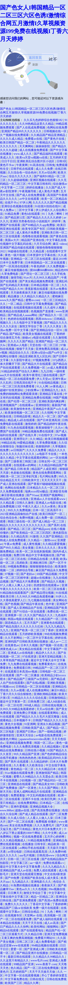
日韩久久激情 (25, 502)
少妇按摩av (32, 390)
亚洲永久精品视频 (49, 724)
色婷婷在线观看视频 (21, 318)
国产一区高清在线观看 (15, 266)
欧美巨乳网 (48, 799)
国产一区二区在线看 (21, 821)
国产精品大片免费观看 (25, 581)
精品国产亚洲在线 (33, 240)
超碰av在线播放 (41, 577)
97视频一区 (12, 573)
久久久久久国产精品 (21, 341)
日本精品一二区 (50, 802)
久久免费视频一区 (34, 367)
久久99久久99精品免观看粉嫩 (35, 596)
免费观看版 (18, 795)
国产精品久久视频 (53, 581)
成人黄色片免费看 (28, 232)
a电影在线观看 (41, 337)
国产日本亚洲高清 (49, 420)
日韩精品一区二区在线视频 (33, 686)
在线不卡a (11, 202)
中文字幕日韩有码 (40, 183)
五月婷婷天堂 (58, 157)
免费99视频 (26, 517)
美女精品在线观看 (31, 649)
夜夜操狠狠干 (45, 427)
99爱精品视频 (26, 442)
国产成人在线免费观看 (31, 195)
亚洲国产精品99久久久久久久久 (21, 131)
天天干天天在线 (32, 922)
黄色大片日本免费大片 (47, 829)
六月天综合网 (43, 243)
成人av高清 (51, 922)
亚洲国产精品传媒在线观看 (17, 247)
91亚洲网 (30, 724)
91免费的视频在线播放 (25, 885)
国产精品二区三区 (19, 528)
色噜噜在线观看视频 (35, 236)
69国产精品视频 (47, 573)
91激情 (34, 536)
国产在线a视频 (36, 682)
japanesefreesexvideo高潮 (34, 739)
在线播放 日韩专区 (34, 844)
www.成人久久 (23, 153)
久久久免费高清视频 (26, 746)
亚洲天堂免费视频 (55, 934)
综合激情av (60, 183)
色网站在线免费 (57, 127)
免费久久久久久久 (17, 904)
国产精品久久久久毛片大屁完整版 (38, 716)
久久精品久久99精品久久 (49, 956)
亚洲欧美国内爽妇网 (51, 401)
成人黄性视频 (32, 543)
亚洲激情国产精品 (47, 772)
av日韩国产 (18, 450)
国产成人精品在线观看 (34, 814)
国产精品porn (41, 528)
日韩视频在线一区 (55, 131)
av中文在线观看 (29, 198)
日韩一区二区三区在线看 (24, 859)
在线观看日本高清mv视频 (21, 671)
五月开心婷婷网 (54, 836)
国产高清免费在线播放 (46, 810)
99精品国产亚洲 (23, 964)
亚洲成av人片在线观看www (48, 498)
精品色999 (61, 270)
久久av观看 (18, 690)
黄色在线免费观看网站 (47, 472)
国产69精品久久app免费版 (39, 225)
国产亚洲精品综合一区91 (47, 330)
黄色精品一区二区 (22, 769)
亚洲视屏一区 (14, 615)
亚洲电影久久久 (41, 881)
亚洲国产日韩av (26, 731)
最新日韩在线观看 (19, 956)
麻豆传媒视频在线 (17, 270)
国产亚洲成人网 (34, 949)
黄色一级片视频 (15, 255)
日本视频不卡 (22, 720)
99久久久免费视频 (19, 510)
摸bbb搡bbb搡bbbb (42, 270)
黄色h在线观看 (31, 213)
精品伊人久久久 (46, 652)
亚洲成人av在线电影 (21, 652)
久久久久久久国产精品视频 (50, 202)
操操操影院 (43, 146)
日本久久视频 (29, 645)
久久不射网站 (14, 637)
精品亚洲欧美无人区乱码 (35, 356)
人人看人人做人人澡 (40, 817)
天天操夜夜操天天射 (24, 292)
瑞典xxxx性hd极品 (37, 491)
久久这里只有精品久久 (15, 960)
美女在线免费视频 (21, 825)
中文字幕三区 (20, 862)
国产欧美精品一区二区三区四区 (31, 532)
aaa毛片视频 (27, 855)
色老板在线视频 (21, 472)
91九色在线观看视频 (21, 427)
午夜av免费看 (13, 543)
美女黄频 (28, 547)
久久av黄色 (49, 506)
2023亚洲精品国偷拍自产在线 (19, 513)
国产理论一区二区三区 (35, 273)
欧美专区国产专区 (34, 228)
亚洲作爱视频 (20, 806)
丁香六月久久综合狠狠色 (16, 694)
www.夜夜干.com (46, 964)
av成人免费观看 (57, 367)
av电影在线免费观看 (49, 735)
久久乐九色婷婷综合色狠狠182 (43, 119)
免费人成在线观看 (45, 870)
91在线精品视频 (48, 382)
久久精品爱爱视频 (54, 543)
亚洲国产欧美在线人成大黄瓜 (40, 877)
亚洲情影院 (43, 405)
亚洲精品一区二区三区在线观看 (31, 258)
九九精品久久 (21, 881)
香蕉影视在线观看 (37, 288)
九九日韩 (46, 371)
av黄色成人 (57, 386)
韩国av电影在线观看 (21, 619)
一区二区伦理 (14, 705)
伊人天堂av (44, 378)
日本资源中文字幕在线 (41, 255)
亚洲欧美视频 (56, 682)
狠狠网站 (53, 926)
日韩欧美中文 (31, 480)
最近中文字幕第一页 (13, 701)
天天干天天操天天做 (42, 971)
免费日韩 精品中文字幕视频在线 (34, 555)
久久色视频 (39, 889)
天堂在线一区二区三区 (44, 345)
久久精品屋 (37, 251)
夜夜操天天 (48, 885)
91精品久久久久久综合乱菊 (29, 697)
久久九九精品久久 (54, 866)
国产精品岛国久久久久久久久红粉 (22, 626)
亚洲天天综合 (25, 735)
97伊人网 (25, 202)
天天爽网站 (26, 146)
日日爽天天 (15, 892)
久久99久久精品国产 (46, 277)
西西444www (44, 318)
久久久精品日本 (46, 769)
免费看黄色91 (47, 664)
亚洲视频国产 (9, 405)
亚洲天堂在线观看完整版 (27, 874)
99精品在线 (8, 442)
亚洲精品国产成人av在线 (16, 870)
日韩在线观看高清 (36, 851)
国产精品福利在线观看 (48, 153)
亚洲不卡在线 (31, 799)
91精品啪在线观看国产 (15, 592)
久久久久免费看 (36, 450)
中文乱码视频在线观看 (41, 795)
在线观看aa (26, 405)
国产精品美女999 (44, 784)
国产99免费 (12, 877)
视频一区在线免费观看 (28, 836)
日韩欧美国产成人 (34, 727)
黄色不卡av (7, 165)
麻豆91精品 (58, 690)
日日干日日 (8, 161)
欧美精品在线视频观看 (15, 311)
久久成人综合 (17, 817)
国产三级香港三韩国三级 (21, 461)
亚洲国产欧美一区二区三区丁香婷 (33, 630)
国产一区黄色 (28, 787)
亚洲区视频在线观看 (43, 180)
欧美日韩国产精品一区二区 (17, 142)
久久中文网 (49, 832)
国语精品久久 (14, 622)
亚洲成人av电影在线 (49, 502)
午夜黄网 (22, 165)
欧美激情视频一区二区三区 (22, 412)
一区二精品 (15, 303)
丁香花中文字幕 (40, 904)
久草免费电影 (10, 273)
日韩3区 (61, 161)
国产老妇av (28, 573)
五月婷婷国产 (19, 971)
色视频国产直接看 (43, 311)
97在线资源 (29, 656)
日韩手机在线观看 (22, 168)
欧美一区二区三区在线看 (50, 588)
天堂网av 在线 (33, 915)
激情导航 (16, 277)
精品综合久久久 (19, 352)
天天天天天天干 (51, 480)
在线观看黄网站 (48, 712)
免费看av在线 (34, 138)
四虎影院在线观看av (47, 585)
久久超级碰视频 (18, 180)
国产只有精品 (22, 829)
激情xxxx (50, 540)
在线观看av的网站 (25, 465)
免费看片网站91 (45, 937)
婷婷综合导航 (25, 570)
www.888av (7, 810)
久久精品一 (35, 540)
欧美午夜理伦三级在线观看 (40, 375)
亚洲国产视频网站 (52, 495)
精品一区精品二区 (43, 896)
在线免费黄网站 (28, 802)
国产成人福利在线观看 (48, 919)
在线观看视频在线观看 (28, 307)
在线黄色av (12, 645)
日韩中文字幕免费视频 (39, 303)
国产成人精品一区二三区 (49, 521)
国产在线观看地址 (32, 930)
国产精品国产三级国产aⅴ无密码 (28, 679)
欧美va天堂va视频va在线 (32, 157)
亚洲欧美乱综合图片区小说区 (36, 161)
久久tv (59, 427)
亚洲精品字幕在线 (51, 393)
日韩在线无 (37, 979)
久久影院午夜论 (21, 360)
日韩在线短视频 (52, 705)
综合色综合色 (9, 517)
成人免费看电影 (46, 941)
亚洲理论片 (21, 438)
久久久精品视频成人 (13, 840)
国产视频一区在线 (52, 645)
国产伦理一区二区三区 (22, 401)
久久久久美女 (53, 326)
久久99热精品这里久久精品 (37, 123)
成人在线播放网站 (38, 690)
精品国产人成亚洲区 (44, 468)
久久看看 (19, 765)
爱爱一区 (17, 949)
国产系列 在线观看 (17, 761)
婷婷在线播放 (35, 187)
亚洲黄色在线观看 (52, 622)
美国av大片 (12, 240)
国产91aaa (32, 495)
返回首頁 (35, 57)
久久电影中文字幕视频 (28, 322)
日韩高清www (46, 855)
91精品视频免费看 (40, 840)
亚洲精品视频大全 (42, 806)
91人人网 (43, 386)
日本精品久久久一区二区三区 (46, 487)
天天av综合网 (47, 172)
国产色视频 (12, 604)
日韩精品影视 (22, 416)
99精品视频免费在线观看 (38, 431)
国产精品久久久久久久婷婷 (44, 217)
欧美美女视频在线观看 (37, 333)
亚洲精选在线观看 (19, 784)
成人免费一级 (45, 517)
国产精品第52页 (15, 217)
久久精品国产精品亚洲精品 (48, 135)
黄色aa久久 (23, 889)
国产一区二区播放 (28, 675)
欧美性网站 (38, 926)
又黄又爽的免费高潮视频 (17, 937)
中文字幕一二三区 (13, 187)
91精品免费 (12, 213)
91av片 (27, 277)
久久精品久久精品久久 (36, 296)
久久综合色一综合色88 (22, 172)
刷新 (35, 64)
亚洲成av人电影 (17, 345)
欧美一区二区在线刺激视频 (34, 551)
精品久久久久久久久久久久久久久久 (23, 525)
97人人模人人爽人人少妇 (16, 585)
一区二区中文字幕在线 (39, 637)
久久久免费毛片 (44, 825)
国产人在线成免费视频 (31, 127)
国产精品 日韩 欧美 (17, 468)
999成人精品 (32, 705)
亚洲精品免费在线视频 (37, 397)
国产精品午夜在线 (32, 604)
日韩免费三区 (37, 701)
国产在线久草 (28, 435)
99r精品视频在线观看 (45, 945)
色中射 (50, 604)
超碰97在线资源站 (12, 390)
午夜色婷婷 (38, 266)
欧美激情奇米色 (21, 408)
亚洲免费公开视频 (25, 712)
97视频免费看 (42, 360)
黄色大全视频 (14, 724)
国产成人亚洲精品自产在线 (25, 607)
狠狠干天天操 (25, 348)
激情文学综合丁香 (31, 326)
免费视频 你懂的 (46, 821)
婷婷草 (57, 221)
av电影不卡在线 (47, 453)
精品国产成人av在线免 (14, 498)
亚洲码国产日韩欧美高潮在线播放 (27, 641)
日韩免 (50, 165)
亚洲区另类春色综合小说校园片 (30, 221)
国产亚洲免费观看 (25, 900)
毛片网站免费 (48, 476)
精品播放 (14, 296)
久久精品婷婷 (40, 761)
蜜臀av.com (33, 300)
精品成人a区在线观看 (22, 420)
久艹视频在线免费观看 (15, 135)
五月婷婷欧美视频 (31, 634)
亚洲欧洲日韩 (39, 562)
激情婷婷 (31, 423)
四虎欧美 (22, 562)
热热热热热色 (28, 757)
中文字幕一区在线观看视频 (22, 975)
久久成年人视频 (54, 307)
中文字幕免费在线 (17, 979)
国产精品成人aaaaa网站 (23, 315)
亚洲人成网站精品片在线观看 (32, 791)
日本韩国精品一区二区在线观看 (45, 262)
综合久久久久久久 (21, 176)
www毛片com (39, 960)
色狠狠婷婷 (43, 446)
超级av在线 (22, 810)
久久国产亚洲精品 (52, 536)
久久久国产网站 (48, 787)
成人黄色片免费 (48, 191)
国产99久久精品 (10, 547)
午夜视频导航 (28, 191)
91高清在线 (37, 165)
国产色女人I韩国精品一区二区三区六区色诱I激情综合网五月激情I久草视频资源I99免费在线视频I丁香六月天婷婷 (34, 23)
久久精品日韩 (34, 934)
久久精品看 (7, 502)
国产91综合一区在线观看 (29, 611)
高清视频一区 (53, 915)
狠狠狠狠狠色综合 (42, 566)
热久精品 (17, 967)
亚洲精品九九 (50, 390)
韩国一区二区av (44, 742)
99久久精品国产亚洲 (26, 754)
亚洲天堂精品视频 (50, 656)
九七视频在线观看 (40, 600)
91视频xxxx (7, 686)
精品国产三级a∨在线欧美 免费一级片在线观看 (30, 907)
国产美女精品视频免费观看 (37, 281)
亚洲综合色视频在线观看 (17, 206)
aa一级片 (36, 862)
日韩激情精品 (58, 697)
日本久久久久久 (46, 547)
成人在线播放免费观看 (34, 150)
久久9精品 (37, 438)
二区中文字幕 (25, 210)
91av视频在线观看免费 (19, 772)
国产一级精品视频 (50, 731)
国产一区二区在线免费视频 (41, 967)
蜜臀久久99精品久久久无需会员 (34, 776)
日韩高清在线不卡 (25, 382)
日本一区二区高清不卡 (47, 510)
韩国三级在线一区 (19, 521)
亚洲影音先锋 (58, 491)
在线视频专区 (14, 915)
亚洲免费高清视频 (47, 348)
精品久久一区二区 (44, 416)
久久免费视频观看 (12, 491)
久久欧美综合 (35, 765)
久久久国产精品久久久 (39, 615)
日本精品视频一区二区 (45, 285)
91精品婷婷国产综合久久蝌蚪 (20, 371)
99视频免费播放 (18, 566)
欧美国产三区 (14, 982)
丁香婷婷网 (59, 904)
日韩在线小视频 (35, 750)
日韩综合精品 (31, 911)
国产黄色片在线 (54, 138)
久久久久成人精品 (12, 138)
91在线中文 (46, 435)
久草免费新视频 (46, 442)
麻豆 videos (60, 243)
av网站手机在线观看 (32, 847)
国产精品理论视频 (43, 592)
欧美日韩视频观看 (56, 438)
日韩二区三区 (25, 941)
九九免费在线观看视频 (22, 664)
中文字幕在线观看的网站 (32, 457)
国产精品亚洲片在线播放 (32, 952)
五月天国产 (31, 622)
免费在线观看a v (54, 862)
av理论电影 (15, 851)
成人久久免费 (45, 168)
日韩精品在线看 (38, 558)
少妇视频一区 (28, 780)
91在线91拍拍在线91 (48, 206)
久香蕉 (54, 558)
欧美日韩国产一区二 (52, 513)
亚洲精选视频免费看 (19, 742)
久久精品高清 (20, 536)
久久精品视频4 (51, 746)
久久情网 (47, 412)
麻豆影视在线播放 (13, 495)
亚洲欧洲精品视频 (45, 694)
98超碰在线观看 (18, 251)
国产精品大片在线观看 (37, 363)
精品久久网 (31, 982)
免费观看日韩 (22, 667)
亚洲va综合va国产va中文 (47, 352)
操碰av (26, 337)
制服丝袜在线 (25, 446)
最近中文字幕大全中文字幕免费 (20, 866)
